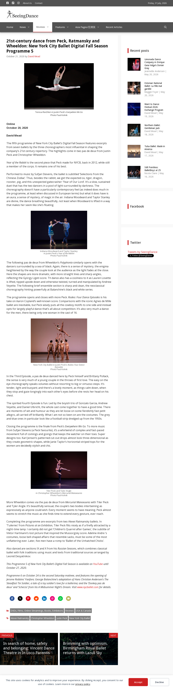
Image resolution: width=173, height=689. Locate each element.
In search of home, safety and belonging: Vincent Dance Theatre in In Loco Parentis (28, 648)
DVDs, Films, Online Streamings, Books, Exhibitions (37, 610)
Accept (138, 682)
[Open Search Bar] (165, 27)
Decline (159, 682)
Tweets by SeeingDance (142, 252)
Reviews (44, 27)
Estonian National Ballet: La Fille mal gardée (153, 86)
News (26, 27)
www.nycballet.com (88, 587)
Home (9, 27)
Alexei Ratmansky (20, 618)
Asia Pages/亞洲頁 (89, 27)
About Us (27, 3)
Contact (38, 3)
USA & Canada (83, 610)
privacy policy (82, 684)
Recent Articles (114, 27)
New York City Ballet (79, 618)
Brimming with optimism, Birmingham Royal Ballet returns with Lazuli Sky (85, 648)
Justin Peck (61, 618)
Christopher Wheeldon (42, 618)
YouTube (98, 564)
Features (63, 27)
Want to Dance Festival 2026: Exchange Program (153, 107)
